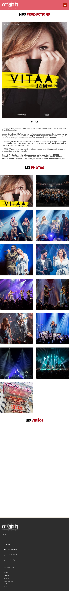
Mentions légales (12, 560)
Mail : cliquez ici (12, 549)
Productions (7, 584)
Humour (6, 578)
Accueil (6, 572)
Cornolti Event (8, 581)
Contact (6, 587)
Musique (6, 575)
